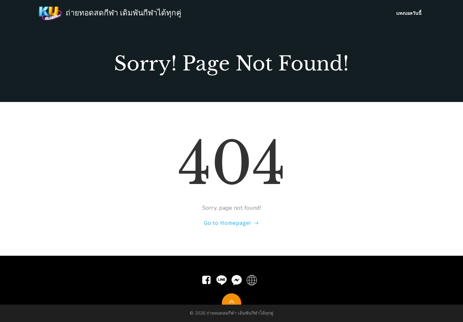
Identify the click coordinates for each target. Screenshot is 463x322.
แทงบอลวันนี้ (409, 13)
